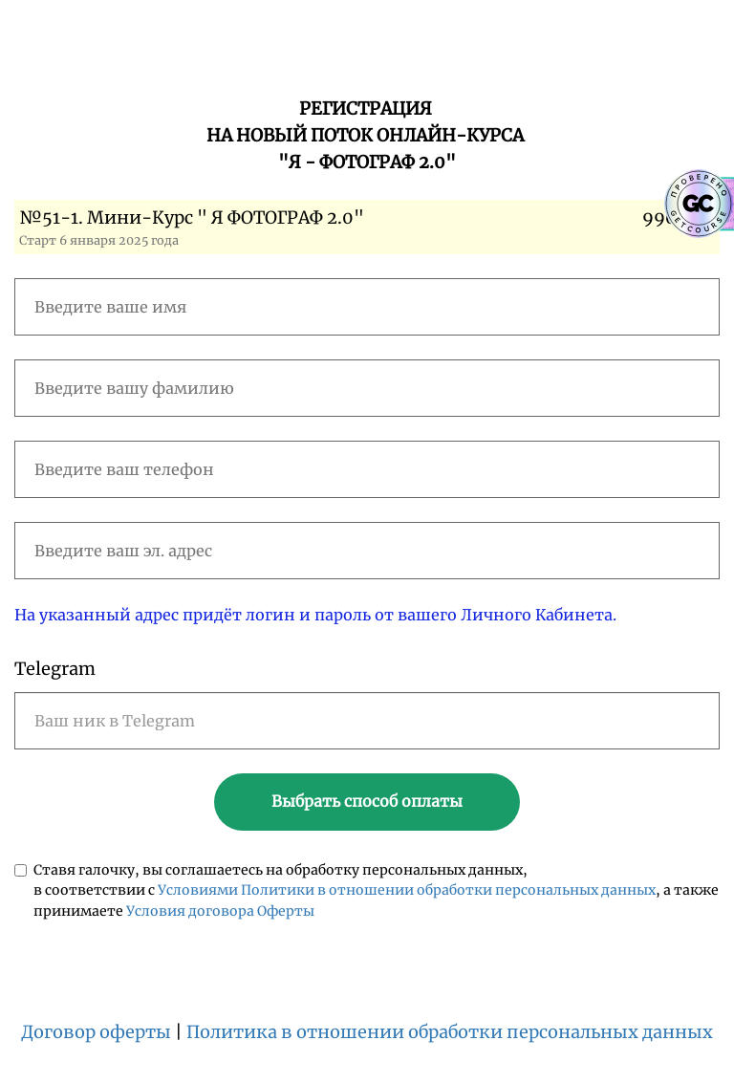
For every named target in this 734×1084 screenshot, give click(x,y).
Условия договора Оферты (220, 911)
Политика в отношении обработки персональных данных (449, 1032)
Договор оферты (96, 1032)
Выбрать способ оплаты (367, 801)
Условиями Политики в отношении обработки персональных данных (407, 890)
